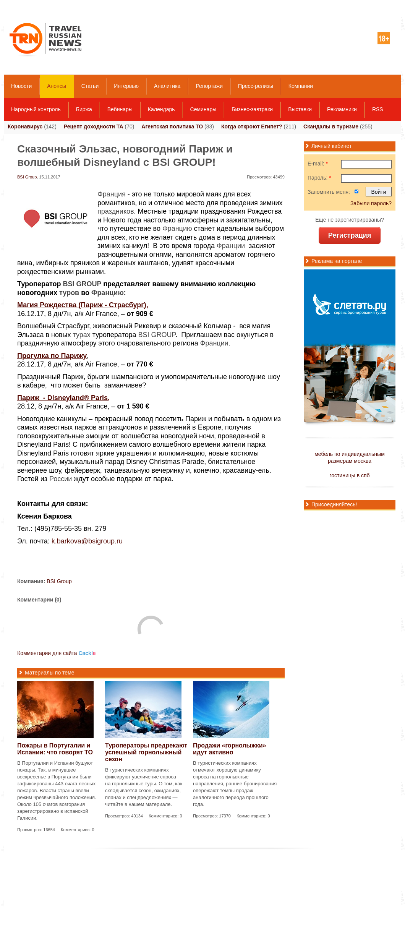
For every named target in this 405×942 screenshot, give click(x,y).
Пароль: (319, 178)
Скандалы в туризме (330, 126)
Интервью (126, 86)
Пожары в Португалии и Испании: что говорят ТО (55, 749)
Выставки (300, 109)
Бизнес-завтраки (252, 109)
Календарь (161, 109)
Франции (231, 246)
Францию (177, 228)
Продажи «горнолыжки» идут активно (229, 749)
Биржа (84, 109)
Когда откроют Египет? (251, 126)
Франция (111, 194)
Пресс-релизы (255, 86)
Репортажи (209, 86)
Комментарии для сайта (56, 653)
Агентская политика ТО (172, 126)
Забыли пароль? (371, 203)
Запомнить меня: (329, 192)
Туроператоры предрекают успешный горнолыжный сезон (146, 752)
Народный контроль (36, 109)
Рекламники (342, 109)
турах (82, 335)
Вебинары (120, 109)
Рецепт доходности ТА (93, 126)
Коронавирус (25, 126)
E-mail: (318, 164)
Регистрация (349, 235)
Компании (300, 86)
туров (69, 293)
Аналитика (167, 86)
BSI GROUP (82, 284)
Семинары (203, 109)
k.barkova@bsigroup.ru (87, 541)
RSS (377, 109)
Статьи (90, 86)
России (60, 479)
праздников (115, 211)
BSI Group (27, 177)
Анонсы (56, 86)
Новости (21, 86)
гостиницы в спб (349, 475)
